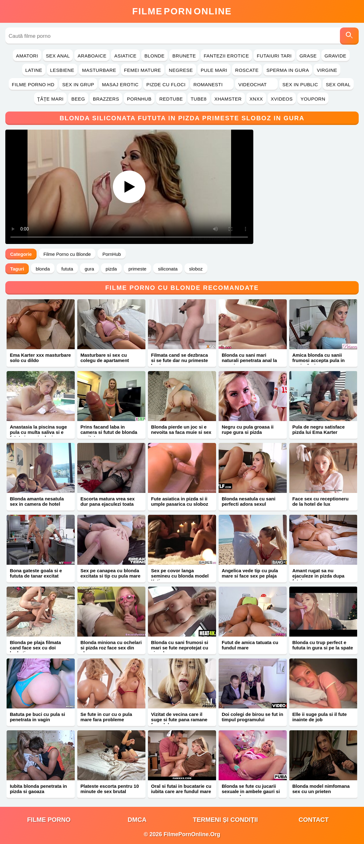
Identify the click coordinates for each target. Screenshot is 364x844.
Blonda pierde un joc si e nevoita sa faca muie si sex (181, 429)
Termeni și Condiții (225, 819)
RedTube (171, 99)
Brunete (184, 55)
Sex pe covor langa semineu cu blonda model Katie (180, 576)
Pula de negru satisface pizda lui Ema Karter (318, 429)
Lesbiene (62, 70)
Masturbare (99, 70)
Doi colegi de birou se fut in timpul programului (252, 717)
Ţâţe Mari (50, 99)
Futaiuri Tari (274, 55)
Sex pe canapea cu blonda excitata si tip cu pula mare (110, 573)
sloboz (196, 268)
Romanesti (211, 84)
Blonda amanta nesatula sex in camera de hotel (37, 501)
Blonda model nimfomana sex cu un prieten (321, 788)
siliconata (168, 268)
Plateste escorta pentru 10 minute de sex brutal (109, 788)
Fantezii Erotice (226, 55)
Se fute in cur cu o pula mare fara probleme (106, 717)
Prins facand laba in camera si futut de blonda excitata (108, 432)
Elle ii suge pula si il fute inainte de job (319, 717)
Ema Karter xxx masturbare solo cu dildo (40, 357)
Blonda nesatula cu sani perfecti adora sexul (249, 501)
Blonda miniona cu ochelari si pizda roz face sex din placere (111, 648)
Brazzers (106, 99)
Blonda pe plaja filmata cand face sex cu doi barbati (35, 648)
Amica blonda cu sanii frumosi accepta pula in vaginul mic (318, 360)
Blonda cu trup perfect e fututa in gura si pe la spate (322, 645)
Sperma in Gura (287, 70)
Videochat (256, 84)
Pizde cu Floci (165, 84)
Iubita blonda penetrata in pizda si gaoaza (38, 788)
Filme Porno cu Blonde (67, 254)
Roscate (247, 70)
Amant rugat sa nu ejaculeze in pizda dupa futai (318, 576)
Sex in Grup (78, 84)
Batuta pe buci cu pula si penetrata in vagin (37, 717)
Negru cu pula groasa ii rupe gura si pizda (248, 429)
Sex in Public (300, 84)
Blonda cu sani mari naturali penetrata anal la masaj (249, 360)
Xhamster (228, 99)
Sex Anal (58, 55)
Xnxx (256, 99)
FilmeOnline (182, 11)
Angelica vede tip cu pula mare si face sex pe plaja (250, 573)
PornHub (139, 99)
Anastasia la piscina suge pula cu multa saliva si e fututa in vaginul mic (38, 432)
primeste (138, 268)
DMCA (137, 819)
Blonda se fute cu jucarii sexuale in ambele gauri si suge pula (251, 791)
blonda (43, 268)
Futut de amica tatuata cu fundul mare (250, 645)
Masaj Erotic (120, 84)
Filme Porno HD (33, 84)
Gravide (335, 55)
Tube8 (199, 99)
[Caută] (349, 36)
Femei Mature (142, 70)
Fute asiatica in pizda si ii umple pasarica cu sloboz (179, 501)
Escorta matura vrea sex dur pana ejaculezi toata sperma (107, 504)
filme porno (49, 819)
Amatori (27, 55)
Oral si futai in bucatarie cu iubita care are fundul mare (181, 788)
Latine (33, 70)
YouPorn (313, 99)
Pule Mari (214, 70)
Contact (314, 819)
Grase (308, 55)
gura (89, 268)
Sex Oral (338, 84)
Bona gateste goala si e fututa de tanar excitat (36, 573)
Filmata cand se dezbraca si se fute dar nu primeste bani (179, 360)
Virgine (327, 70)
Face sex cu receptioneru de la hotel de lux (320, 501)
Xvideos (282, 99)
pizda (111, 268)
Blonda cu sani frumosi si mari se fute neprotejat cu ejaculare (179, 648)
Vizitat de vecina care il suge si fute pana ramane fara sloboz (179, 719)
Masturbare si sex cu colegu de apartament (104, 357)
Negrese (181, 70)
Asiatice (125, 55)
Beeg (78, 99)
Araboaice (92, 55)
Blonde (154, 55)
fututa (67, 268)
